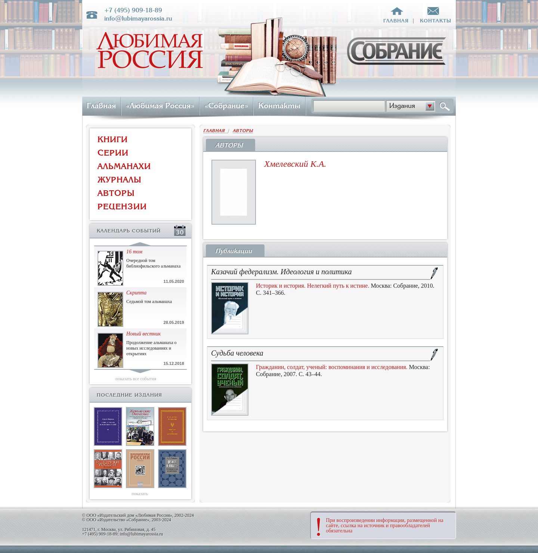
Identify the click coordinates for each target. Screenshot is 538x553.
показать (140, 493)
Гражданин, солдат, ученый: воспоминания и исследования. (332, 367)
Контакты (279, 105)
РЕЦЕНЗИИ (122, 206)
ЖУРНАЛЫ (120, 179)
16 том (134, 251)
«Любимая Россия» (160, 105)
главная (396, 21)
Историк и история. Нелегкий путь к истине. (312, 285)
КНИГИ (113, 139)
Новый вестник (143, 334)
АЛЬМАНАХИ (124, 166)
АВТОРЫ (116, 193)
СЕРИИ (113, 152)
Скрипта (136, 293)
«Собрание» (226, 105)
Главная (101, 105)
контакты (435, 21)
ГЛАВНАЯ (215, 130)
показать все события (135, 379)
